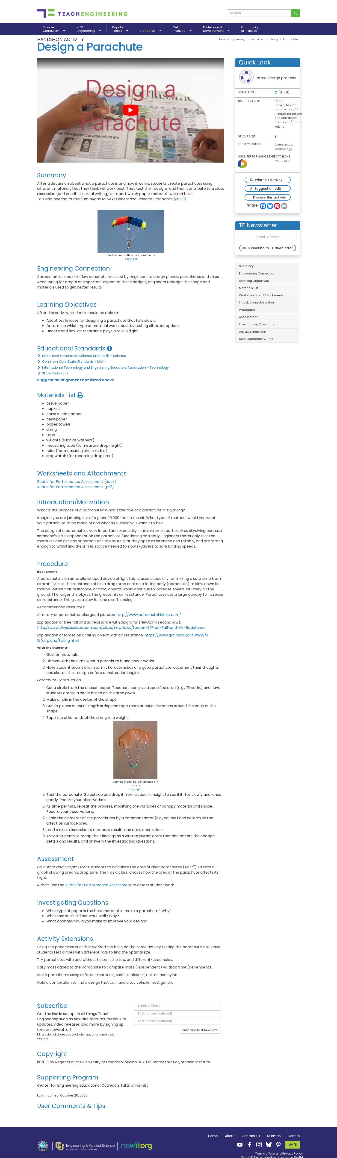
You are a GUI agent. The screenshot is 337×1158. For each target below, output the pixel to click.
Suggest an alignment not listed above (75, 380)
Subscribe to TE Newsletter (200, 1030)
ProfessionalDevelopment (216, 29)
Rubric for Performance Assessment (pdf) (75, 487)
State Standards (52, 373)
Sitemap (274, 1136)
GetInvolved (182, 29)
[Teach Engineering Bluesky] (267, 1144)
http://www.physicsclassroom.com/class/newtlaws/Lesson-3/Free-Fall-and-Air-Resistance (121, 627)
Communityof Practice (249, 29)
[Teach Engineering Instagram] (258, 1144)
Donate (294, 1136)
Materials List (248, 288)
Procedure (247, 310)
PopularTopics (120, 29)
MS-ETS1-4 (282, 161)
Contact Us (251, 1136)
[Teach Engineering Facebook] (248, 1144)
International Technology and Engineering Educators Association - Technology (103, 367)
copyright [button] (131, 259)
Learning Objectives (254, 281)
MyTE (292, 1144)
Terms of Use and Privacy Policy (279, 1153)
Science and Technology (284, 146)
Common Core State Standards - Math (71, 361)
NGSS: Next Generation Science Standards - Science (81, 355)
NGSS (180, 199)
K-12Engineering (89, 29)
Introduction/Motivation (256, 302)
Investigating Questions (256, 324)
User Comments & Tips (256, 339)
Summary (246, 266)
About (230, 1136)
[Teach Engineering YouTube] (238, 1144)
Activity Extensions (252, 332)
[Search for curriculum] (295, 13)
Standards (150, 31)
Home (213, 1136)
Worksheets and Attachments (261, 295)
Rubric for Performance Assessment (98, 885)
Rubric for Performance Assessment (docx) (76, 481)
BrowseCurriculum (54, 29)
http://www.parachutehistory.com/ (148, 614)
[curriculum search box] (259, 13)
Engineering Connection (257, 273)
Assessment (248, 317)
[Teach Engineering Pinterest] (277, 1144)
